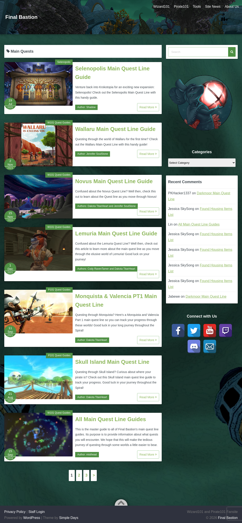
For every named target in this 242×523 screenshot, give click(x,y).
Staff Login (36, 512)
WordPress (31, 518)
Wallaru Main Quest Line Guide (115, 129)
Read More (148, 107)
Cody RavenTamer (98, 268)
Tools (197, 6)
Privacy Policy (15, 512)
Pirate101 (181, 6)
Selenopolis (63, 62)
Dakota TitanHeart (98, 206)
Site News (212, 6)
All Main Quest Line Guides (110, 419)
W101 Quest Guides (58, 122)
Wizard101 (161, 6)
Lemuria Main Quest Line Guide (116, 233)
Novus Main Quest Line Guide (114, 181)
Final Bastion (21, 17)
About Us (232, 6)
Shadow (90, 107)
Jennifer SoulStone (97, 153)
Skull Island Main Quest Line (112, 362)
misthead (91, 454)
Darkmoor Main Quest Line (206, 296)
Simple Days (68, 518)
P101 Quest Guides (59, 289)
